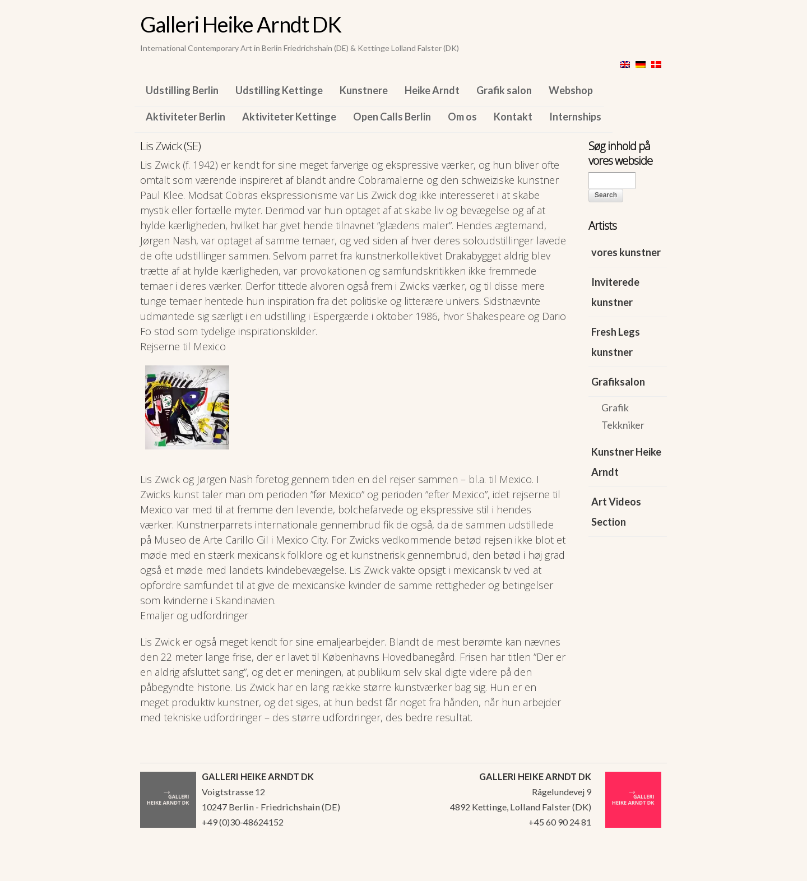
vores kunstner (626, 252)
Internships (575, 116)
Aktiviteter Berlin (185, 116)
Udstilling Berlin (182, 90)
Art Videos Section (616, 511)
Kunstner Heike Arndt (626, 462)
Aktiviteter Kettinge (289, 116)
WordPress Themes (646, 869)
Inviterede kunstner (615, 292)
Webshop (571, 90)
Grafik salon (504, 90)
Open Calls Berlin (392, 116)
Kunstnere (364, 90)
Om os (462, 116)
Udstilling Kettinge (279, 90)
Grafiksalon (618, 381)
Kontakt (513, 116)
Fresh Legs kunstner (615, 342)
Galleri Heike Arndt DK (240, 24)
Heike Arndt (432, 90)
